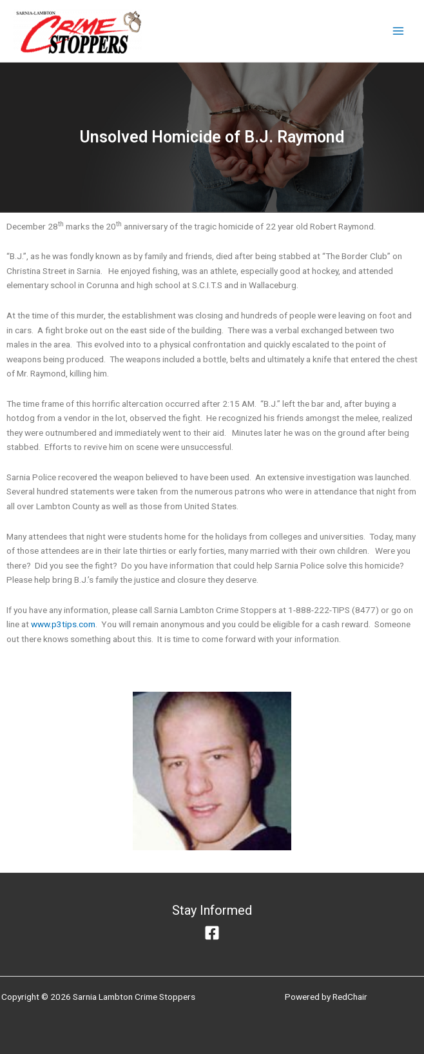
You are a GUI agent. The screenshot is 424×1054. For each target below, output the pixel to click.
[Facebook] (212, 933)
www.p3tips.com (63, 624)
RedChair (349, 996)
